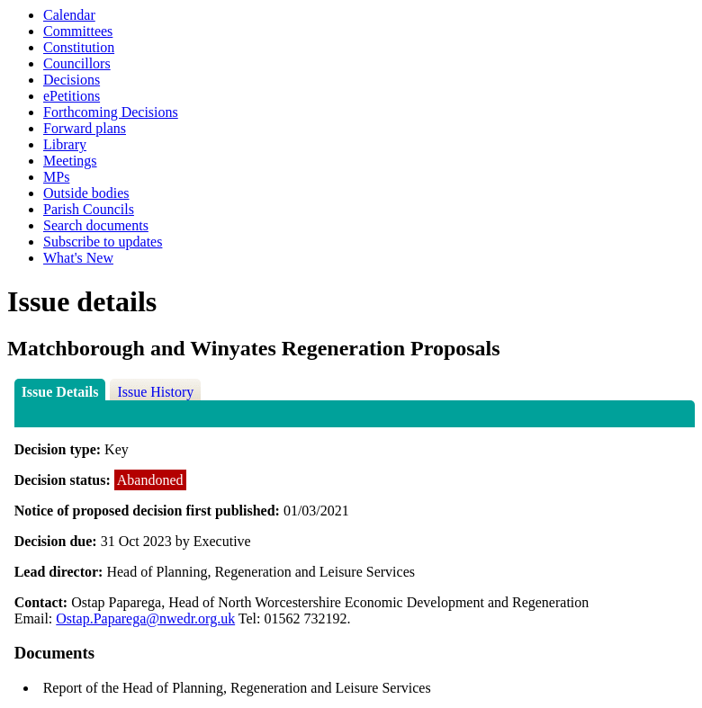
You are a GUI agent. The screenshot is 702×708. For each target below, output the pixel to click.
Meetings (70, 160)
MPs (56, 176)
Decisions (71, 79)
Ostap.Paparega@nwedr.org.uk (145, 618)
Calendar (69, 14)
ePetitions (71, 95)
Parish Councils (88, 209)
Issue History (155, 391)
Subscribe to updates (102, 241)
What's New (78, 257)
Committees (77, 31)
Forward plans (84, 128)
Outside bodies (86, 193)
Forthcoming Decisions (110, 112)
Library (64, 144)
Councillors (77, 63)
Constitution (78, 47)
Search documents (95, 225)
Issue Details (60, 391)
